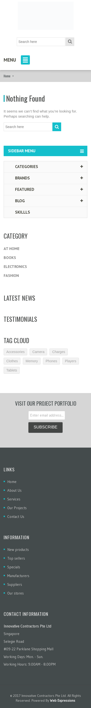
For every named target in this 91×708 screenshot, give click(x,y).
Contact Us (15, 516)
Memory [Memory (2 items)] (31, 361)
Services (13, 499)
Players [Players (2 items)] (70, 361)
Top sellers (16, 558)
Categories (23, 166)
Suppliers (14, 584)
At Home (11, 248)
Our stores (15, 593)
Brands (19, 178)
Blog (17, 200)
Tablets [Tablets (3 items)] (11, 370)
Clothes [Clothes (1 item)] (12, 361)
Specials (13, 567)
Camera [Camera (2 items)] (38, 352)
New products (18, 549)
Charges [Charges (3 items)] (58, 352)
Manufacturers (18, 575)
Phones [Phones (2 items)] (51, 361)
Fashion (11, 275)
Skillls (19, 212)
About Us (14, 490)
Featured (21, 189)
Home (7, 75)
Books (10, 257)
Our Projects (17, 508)
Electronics (15, 266)
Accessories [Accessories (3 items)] (15, 352)
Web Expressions (62, 700)
